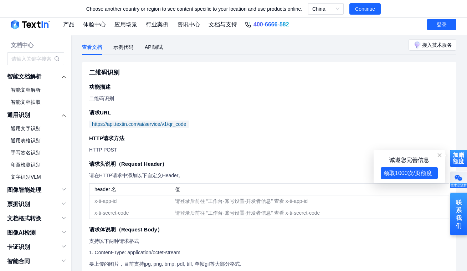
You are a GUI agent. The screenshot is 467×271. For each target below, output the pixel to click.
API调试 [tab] (154, 47)
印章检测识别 (26, 165)
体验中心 (94, 24)
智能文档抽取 (26, 102)
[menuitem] (36, 77)
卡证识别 (18, 247)
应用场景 (125, 24)
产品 (69, 24)
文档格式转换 (24, 218)
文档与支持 (223, 24)
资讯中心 (188, 24)
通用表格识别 (26, 140)
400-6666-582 (271, 24)
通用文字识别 (26, 128)
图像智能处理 (24, 190)
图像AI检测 (21, 233)
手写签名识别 (26, 152)
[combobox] (32, 58)
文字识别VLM (26, 177)
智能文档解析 (24, 76)
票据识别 (18, 204)
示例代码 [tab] (123, 47)
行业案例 (157, 24)
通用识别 (18, 115)
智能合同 (18, 261)
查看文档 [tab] (92, 47)
